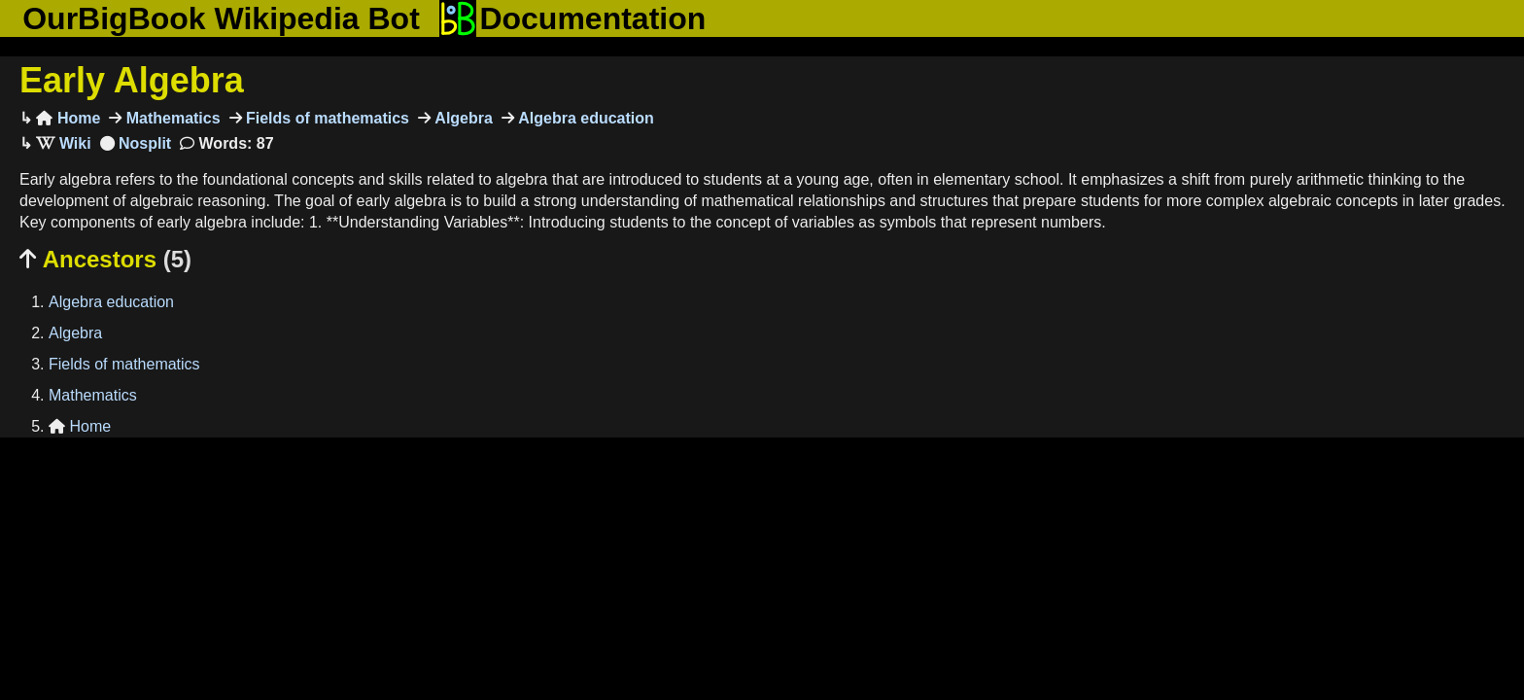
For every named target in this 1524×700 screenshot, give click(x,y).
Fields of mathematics (326, 118)
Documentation (572, 18)
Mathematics (170, 118)
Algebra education (584, 118)
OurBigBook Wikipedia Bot (221, 18)
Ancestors (105, 259)
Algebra (462, 118)
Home (68, 118)
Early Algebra (131, 80)
